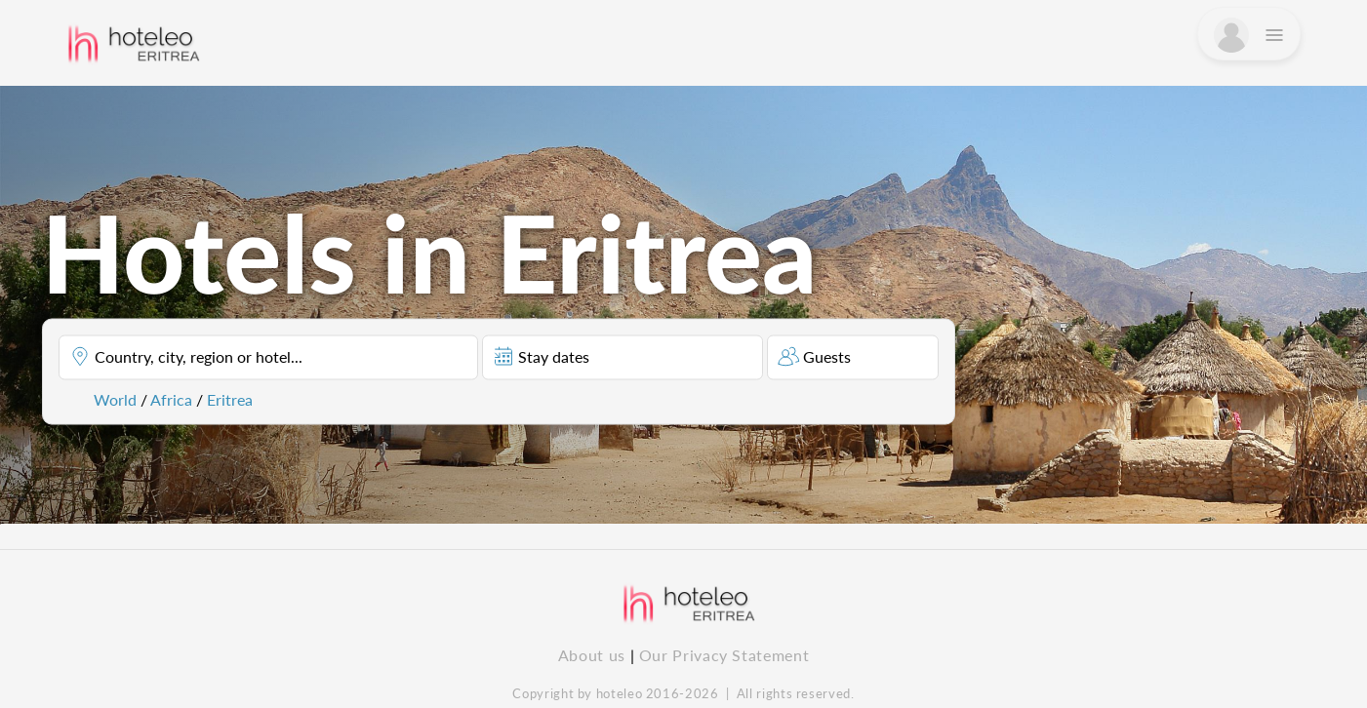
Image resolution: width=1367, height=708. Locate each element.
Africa (171, 398)
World (115, 398)
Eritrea (230, 398)
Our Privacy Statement (724, 655)
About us (591, 655)
